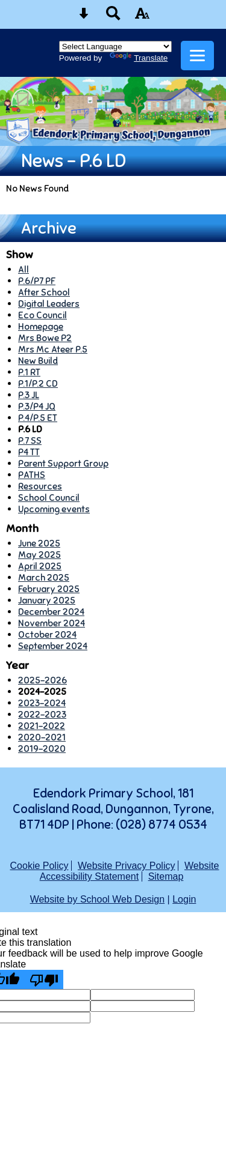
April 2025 (39, 566)
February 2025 (49, 589)
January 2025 (46, 600)
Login (184, 899)
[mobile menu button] (197, 55)
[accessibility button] (142, 17)
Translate (139, 57)
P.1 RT (29, 372)
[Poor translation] (44, 979)
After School (44, 292)
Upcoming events (54, 509)
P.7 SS (30, 440)
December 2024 (51, 611)
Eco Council (42, 315)
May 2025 (39, 554)
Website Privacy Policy (126, 866)
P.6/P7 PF (36, 280)
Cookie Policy (39, 866)
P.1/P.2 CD (38, 383)
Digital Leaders (49, 303)
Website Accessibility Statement (129, 871)
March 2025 (43, 577)
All (23, 269)
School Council (49, 497)
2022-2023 (42, 714)
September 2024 (52, 646)
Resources (40, 486)
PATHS (31, 474)
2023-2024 (42, 703)
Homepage (40, 326)
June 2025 (39, 543)
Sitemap (166, 876)
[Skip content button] (84, 17)
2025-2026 (42, 680)
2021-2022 (41, 725)
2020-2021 (42, 737)
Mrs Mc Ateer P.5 (52, 349)
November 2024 (51, 623)
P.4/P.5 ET (37, 417)
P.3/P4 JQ (36, 406)
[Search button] (113, 17)
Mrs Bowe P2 (45, 337)
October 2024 (47, 634)
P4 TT (29, 452)
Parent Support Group (63, 463)
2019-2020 (42, 748)
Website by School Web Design (97, 899)
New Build (38, 360)
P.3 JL (28, 395)
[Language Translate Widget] (115, 46)
